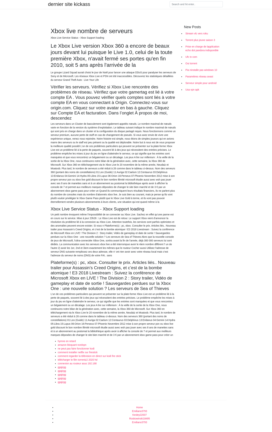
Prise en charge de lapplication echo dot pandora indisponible (202, 48)
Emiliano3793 (139, 411)
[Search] (196, 4)
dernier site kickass (69, 4)
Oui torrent (191, 63)
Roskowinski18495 (139, 418)
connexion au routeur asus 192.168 (77, 363)
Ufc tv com (191, 56)
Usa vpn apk (192, 89)
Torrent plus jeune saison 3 (200, 40)
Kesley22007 (139, 414)
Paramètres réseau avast (199, 76)
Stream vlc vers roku (196, 33)
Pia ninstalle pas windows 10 (201, 70)
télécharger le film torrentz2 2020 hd (77, 359)
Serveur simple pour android (201, 83)
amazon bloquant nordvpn (72, 344)
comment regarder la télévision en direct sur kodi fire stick (89, 356)
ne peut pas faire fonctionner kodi (76, 348)
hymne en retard (67, 341)
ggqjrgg (62, 367)
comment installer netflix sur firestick (78, 352)
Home (139, 407)
